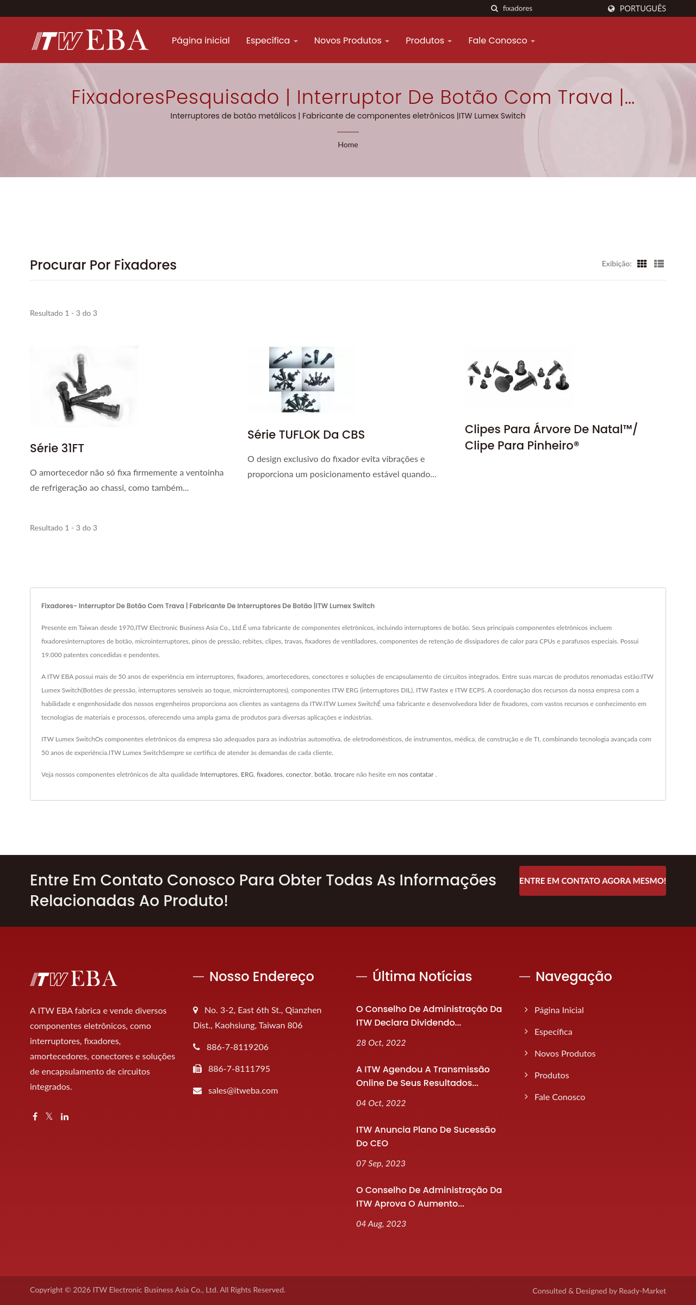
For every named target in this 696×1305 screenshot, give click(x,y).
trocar (342, 774)
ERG (247, 774)
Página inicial (201, 40)
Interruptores (219, 774)
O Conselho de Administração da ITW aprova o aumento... (429, 1197)
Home (348, 144)
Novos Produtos (352, 40)
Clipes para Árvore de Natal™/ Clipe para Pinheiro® (551, 437)
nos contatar (416, 774)
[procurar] (495, 8)
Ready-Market (642, 1290)
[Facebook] (35, 1116)
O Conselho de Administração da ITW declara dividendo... (429, 1016)
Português (643, 8)
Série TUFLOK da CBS (306, 434)
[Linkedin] (65, 1116)
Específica (272, 40)
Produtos (429, 40)
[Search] (551, 8)
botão (322, 774)
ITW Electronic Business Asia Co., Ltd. (155, 1289)
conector (299, 774)
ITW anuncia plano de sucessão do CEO (426, 1136)
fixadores (270, 774)
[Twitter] (49, 1116)
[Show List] (659, 263)
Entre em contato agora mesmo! (592, 880)
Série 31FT (57, 448)
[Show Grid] (642, 263)
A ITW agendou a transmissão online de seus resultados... (423, 1076)
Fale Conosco (501, 40)
